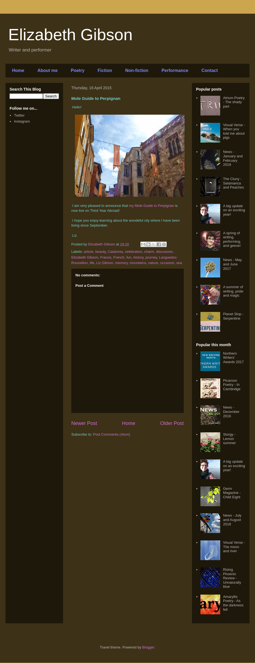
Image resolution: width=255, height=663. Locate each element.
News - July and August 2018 (232, 519)
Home (18, 70)
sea (179, 263)
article (88, 252)
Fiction (105, 70)
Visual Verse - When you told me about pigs (234, 131)
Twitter (19, 115)
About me (47, 70)
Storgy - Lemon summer (229, 438)
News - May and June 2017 (232, 264)
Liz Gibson (104, 263)
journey (151, 257)
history (138, 257)
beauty (100, 252)
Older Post (172, 423)
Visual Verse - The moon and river (234, 546)
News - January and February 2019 (233, 158)
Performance (175, 70)
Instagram (22, 121)
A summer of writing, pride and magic (233, 291)
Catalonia (115, 252)
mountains (138, 263)
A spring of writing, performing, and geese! (232, 239)
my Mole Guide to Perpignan (151, 206)
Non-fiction (136, 70)
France (105, 257)
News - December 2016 (231, 411)
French (118, 257)
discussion (164, 252)
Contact (210, 70)
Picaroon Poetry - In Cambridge (231, 384)
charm (149, 252)
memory (121, 263)
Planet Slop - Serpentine (233, 316)
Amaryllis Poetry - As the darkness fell (233, 603)
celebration (133, 252)
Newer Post (84, 423)
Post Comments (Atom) (111, 434)
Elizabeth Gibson (70, 34)
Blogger (148, 647)
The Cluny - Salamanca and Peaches (233, 183)
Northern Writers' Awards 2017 (233, 357)
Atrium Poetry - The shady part (234, 102)
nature (153, 263)
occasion (167, 263)
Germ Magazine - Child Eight (231, 493)
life (92, 263)
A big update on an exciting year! (234, 210)
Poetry (77, 70)
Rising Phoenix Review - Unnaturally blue (232, 578)
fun (128, 257)
